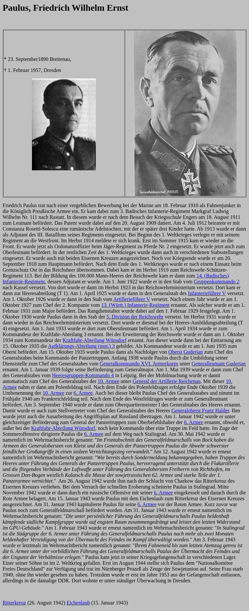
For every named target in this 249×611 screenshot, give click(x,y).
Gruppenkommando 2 (217, 281)
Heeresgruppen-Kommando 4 (83, 375)
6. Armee (83, 393)
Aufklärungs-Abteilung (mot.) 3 (81, 346)
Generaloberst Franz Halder (200, 410)
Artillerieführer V (131, 299)
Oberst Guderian (185, 352)
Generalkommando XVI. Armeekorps (139, 363)
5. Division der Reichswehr (135, 317)
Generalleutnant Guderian (219, 363)
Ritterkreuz (14, 602)
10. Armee (108, 381)
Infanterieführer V (207, 293)
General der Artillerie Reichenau (166, 381)
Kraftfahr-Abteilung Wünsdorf (94, 340)
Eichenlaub (78, 602)
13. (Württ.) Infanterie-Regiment (135, 305)
